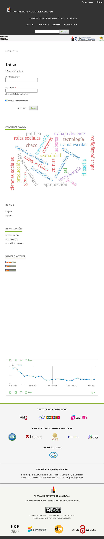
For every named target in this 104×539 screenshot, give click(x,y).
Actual (31, 24)
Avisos (56, 24)
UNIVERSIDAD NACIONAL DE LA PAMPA (47, 18)
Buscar (64, 31)
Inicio (8, 51)
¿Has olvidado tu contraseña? (17, 94)
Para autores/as (11, 239)
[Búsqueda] (47, 31)
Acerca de (70, 24)
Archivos (44, 24)
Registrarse (87, 2)
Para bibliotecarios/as (14, 243)
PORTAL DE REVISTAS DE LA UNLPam (33, 11)
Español (8, 215)
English (8, 211)
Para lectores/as (12, 235)
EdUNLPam (72, 18)
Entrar (100, 2)
